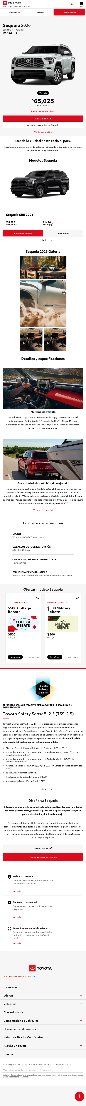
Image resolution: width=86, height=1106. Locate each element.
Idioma (43, 1054)
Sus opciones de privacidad (19, 976)
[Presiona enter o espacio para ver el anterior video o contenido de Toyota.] (34, 240)
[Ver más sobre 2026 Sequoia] (43, 93)
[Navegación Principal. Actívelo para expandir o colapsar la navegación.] (81, 4)
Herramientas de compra (43, 1029)
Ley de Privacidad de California (38, 1064)
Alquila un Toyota (43, 1045)
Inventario (43, 987)
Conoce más (47, 1069)
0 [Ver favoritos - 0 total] (72, 4)
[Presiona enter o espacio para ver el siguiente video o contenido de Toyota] (51, 240)
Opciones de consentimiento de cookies (20, 1069)
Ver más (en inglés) (43, 509)
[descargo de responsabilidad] (12, 29)
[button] (43, 267)
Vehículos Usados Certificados (43, 1037)
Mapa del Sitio (62, 1064)
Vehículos (43, 1004)
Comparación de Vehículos (43, 1020)
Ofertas (43, 995)
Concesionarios (43, 1012)
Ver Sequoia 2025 (43, 131)
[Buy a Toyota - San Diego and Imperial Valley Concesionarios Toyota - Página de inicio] (16, 3)
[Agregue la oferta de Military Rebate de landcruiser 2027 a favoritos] (77, 598)
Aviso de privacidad (11, 1064)
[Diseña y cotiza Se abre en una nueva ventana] (43, 848)
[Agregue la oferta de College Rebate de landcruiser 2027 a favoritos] (37, 598)
